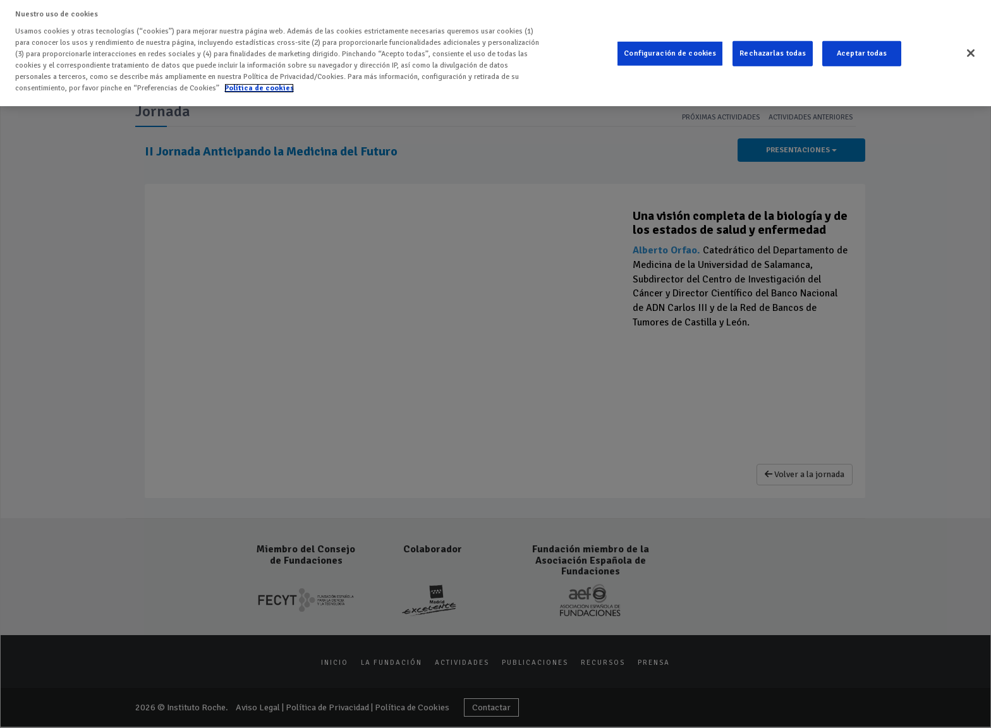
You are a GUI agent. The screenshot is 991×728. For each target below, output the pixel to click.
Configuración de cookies (670, 53)
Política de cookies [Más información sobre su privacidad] (259, 88)
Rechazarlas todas (772, 53)
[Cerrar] (971, 53)
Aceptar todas (862, 53)
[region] (495, 53)
